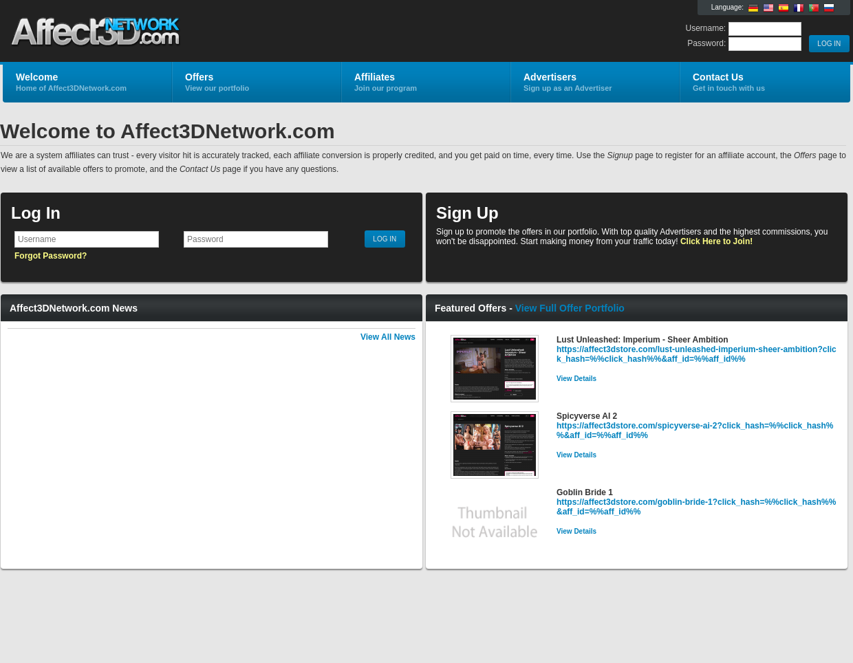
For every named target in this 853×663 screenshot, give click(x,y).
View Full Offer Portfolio (570, 308)
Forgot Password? (50, 256)
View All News (387, 337)
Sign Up (467, 213)
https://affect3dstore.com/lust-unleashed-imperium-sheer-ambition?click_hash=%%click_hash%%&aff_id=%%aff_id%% (696, 354)
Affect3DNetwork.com (166, 31)
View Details (576, 378)
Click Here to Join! (716, 241)
